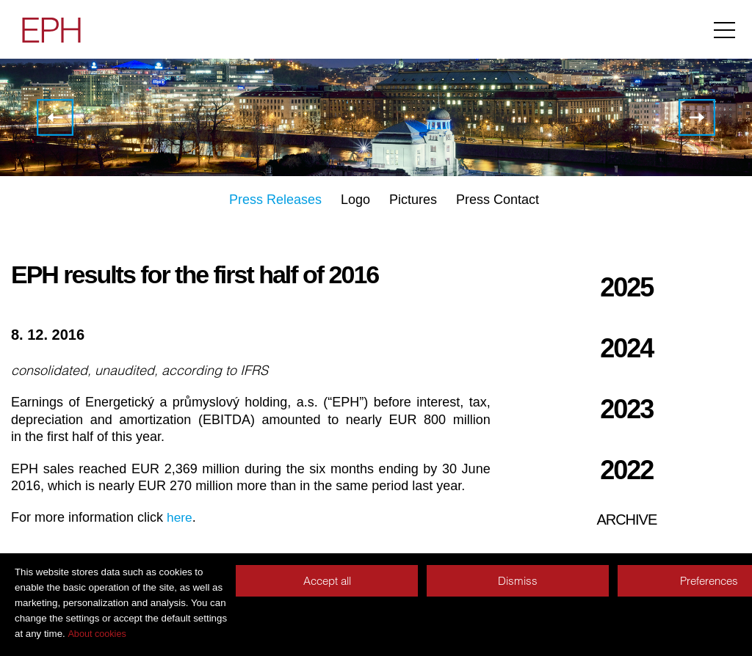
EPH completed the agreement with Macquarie (55, 117)
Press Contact (497, 199)
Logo (355, 199)
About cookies (97, 634)
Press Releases (275, 199)
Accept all (327, 581)
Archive (626, 519)
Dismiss (518, 581)
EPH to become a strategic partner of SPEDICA (697, 117)
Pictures (413, 199)
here (180, 517)
